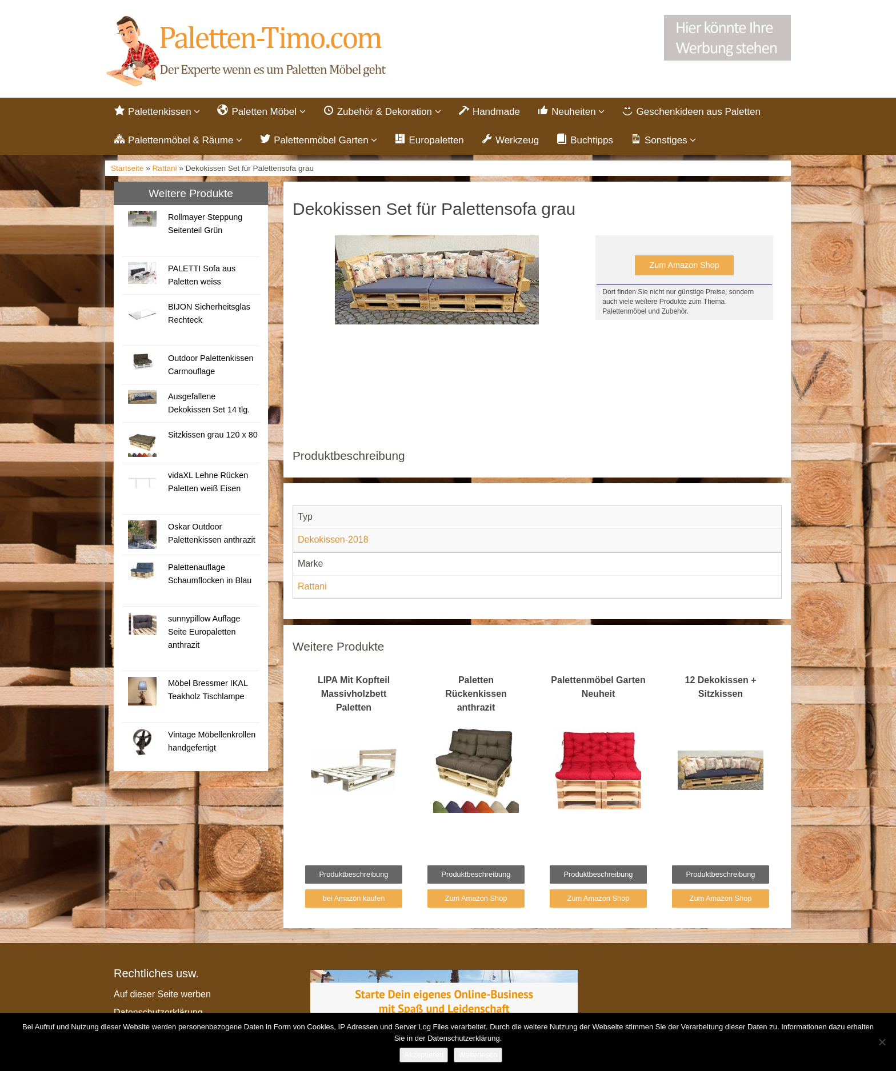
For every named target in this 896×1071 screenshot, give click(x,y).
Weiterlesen (477, 1054)
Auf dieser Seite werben (162, 994)
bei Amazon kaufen (354, 898)
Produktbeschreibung (354, 874)
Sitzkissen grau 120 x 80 (213, 434)
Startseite (127, 168)
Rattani (165, 168)
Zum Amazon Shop (684, 265)
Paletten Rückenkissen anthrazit (476, 693)
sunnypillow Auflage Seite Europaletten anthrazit (204, 631)
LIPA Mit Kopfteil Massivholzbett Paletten (354, 693)
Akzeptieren (423, 1054)
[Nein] (881, 1042)
